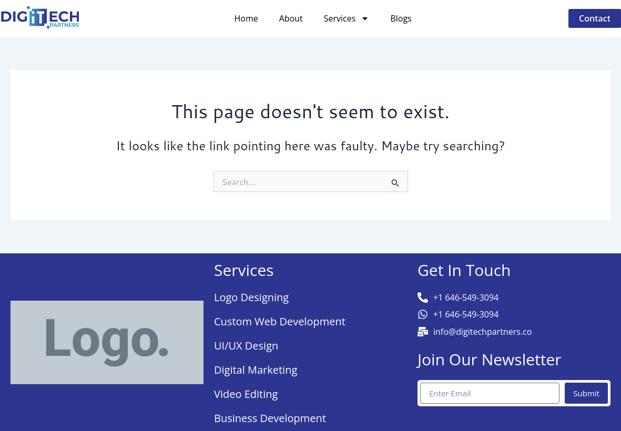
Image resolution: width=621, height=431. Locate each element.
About (291, 18)
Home (246, 18)
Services (347, 18)
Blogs (400, 18)
